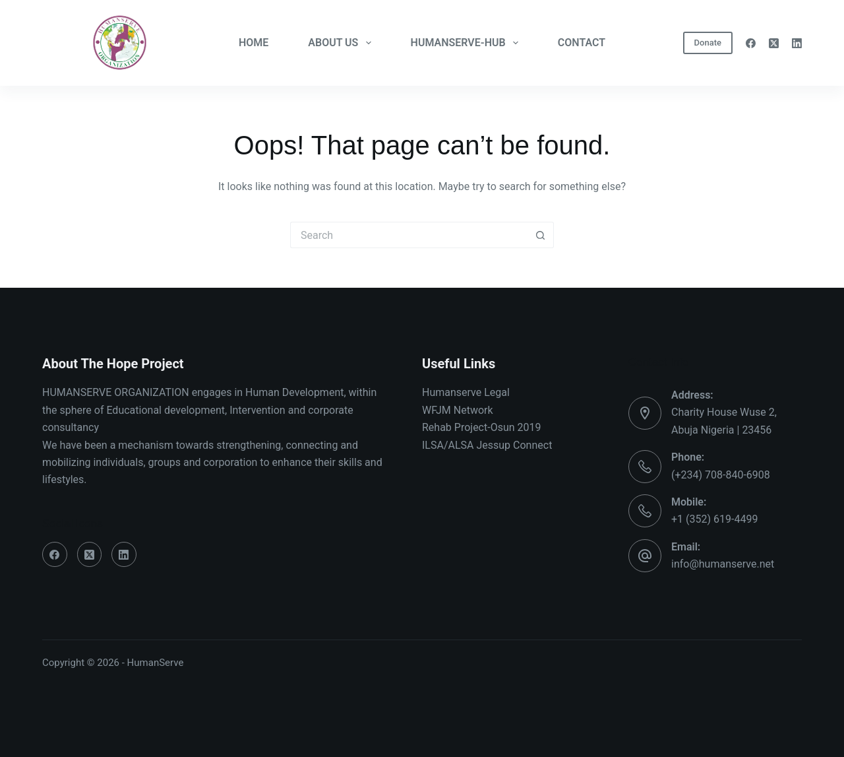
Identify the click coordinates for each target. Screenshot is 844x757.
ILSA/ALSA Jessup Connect (487, 445)
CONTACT (581, 42)
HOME (253, 42)
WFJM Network (457, 410)
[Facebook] (751, 43)
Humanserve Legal (466, 392)
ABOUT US (342, 43)
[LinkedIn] (797, 43)
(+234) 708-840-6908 (720, 475)
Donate (707, 43)
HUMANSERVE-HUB (467, 43)
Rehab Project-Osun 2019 (481, 427)
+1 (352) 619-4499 (714, 519)
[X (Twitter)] (774, 43)
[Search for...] (409, 235)
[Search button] (541, 235)
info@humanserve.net (722, 564)
